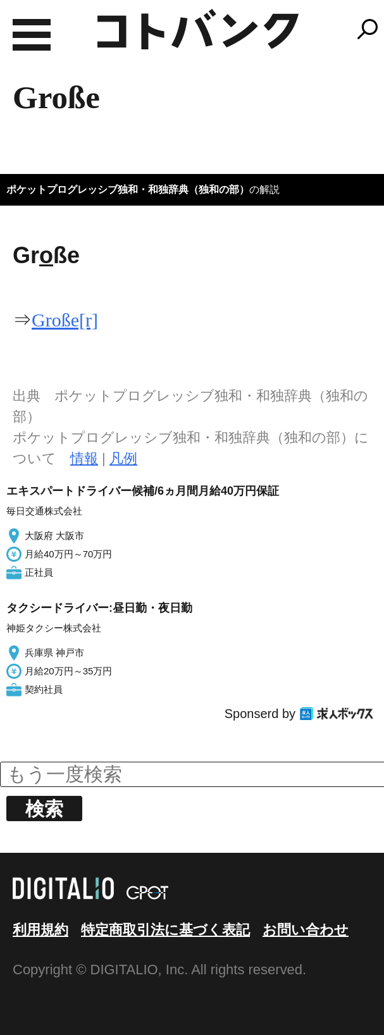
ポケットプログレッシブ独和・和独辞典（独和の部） (127, 189)
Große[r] (65, 319)
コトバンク (198, 29)
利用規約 (40, 930)
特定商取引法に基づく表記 (165, 930)
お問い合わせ (306, 930)
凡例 (123, 458)
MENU (31, 34)
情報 (84, 458)
